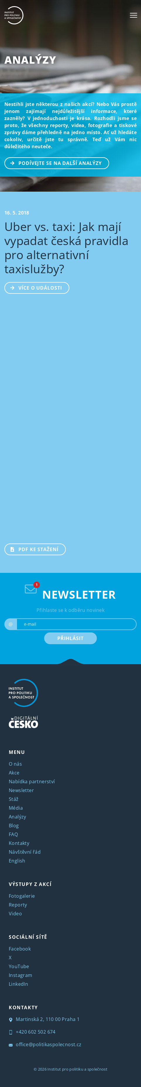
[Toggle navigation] (133, 15)
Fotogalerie (22, 896)
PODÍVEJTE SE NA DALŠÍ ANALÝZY (53, 162)
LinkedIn (18, 984)
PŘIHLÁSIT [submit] (70, 638)
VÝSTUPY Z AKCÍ (30, 884)
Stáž (14, 799)
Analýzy (30, 60)
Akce (14, 772)
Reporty (18, 905)
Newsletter (21, 790)
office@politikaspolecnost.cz (45, 1044)
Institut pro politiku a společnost (77, 1069)
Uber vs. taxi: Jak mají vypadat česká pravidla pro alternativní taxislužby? (66, 247)
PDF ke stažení (32, 549)
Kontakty (19, 843)
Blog (14, 825)
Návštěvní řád (25, 852)
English (17, 861)
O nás (15, 764)
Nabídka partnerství (32, 781)
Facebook (20, 949)
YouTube (19, 966)
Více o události (33, 287)
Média (16, 808)
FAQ (13, 834)
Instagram (20, 975)
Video (15, 913)
